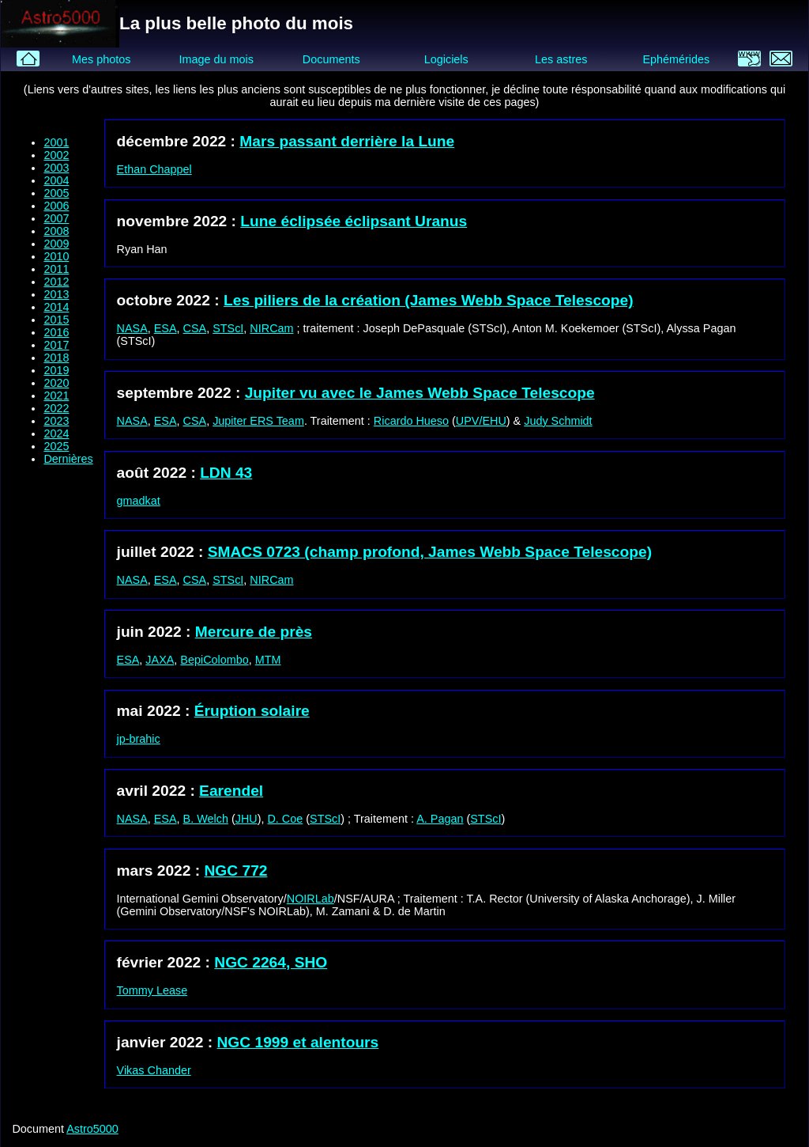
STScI (228, 328)
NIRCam (271, 328)
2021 (56, 395)
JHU (246, 818)
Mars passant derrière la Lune (346, 141)
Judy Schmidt (558, 421)
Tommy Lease (152, 990)
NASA (132, 328)
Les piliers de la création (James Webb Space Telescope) (429, 300)
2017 (56, 345)
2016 (56, 332)
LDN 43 (226, 472)
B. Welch (205, 818)
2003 (56, 167)
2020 (56, 383)
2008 (56, 231)
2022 (56, 408)
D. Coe (285, 818)
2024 (56, 433)
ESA (165, 328)
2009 (56, 243)
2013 (56, 294)
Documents (331, 59)
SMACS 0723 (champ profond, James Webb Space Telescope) (430, 551)
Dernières (67, 458)
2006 (56, 205)
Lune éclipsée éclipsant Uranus (353, 221)
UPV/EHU (481, 421)
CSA (195, 328)
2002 (56, 155)
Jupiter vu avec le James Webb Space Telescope (420, 392)
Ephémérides (675, 59)
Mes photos (101, 59)
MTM (268, 659)
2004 (56, 180)
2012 (56, 281)
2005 (56, 193)
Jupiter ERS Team (258, 421)
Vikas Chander (154, 1070)
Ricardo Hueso (411, 421)
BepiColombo (214, 659)
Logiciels (446, 59)
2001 (56, 142)
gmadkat (138, 500)
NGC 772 (236, 870)
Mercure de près (253, 631)
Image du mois (216, 59)
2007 (56, 218)
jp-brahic (138, 738)
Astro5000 (92, 1128)
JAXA (159, 659)
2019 (56, 370)
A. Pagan (439, 818)
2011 (56, 269)
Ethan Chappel (154, 169)
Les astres (561, 59)
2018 (56, 357)
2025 (56, 446)
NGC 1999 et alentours (298, 1042)
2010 (56, 256)
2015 (56, 319)
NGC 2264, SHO (270, 962)
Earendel (231, 790)
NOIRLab (310, 898)
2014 (56, 307)
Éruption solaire (252, 710)
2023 (56, 421)
